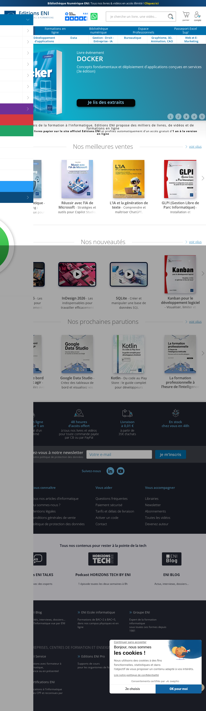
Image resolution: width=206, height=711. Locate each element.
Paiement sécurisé (109, 505)
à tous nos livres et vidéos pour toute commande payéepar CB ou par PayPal (79, 429)
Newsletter (153, 505)
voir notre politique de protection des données (55, 457)
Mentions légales (43, 511)
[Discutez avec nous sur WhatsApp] (94, 16)
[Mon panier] (186, 16)
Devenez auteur (157, 524)
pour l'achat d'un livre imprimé (30, 428)
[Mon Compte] (198, 16)
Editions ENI (28, 16)
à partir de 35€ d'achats (127, 428)
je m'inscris (170, 454)
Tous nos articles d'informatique (54, 498)
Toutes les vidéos (157, 517)
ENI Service (38, 656)
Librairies (151, 498)
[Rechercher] (171, 16)
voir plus (195, 146)
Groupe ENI (141, 612)
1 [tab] (170, 116)
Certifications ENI (42, 682)
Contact (101, 524)
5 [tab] (202, 116)
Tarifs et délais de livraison (115, 511)
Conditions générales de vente (53, 517)
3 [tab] (186, 116)
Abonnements (155, 511)
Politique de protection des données (58, 524)
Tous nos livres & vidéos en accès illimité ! (103, 3)
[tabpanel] (103, 82)
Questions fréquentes (112, 498)
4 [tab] (194, 116)
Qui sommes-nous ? (45, 505)
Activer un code (107, 517)
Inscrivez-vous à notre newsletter (51, 454)
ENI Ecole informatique (98, 612)
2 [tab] (178, 116)
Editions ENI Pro (93, 656)
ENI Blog (36, 612)
